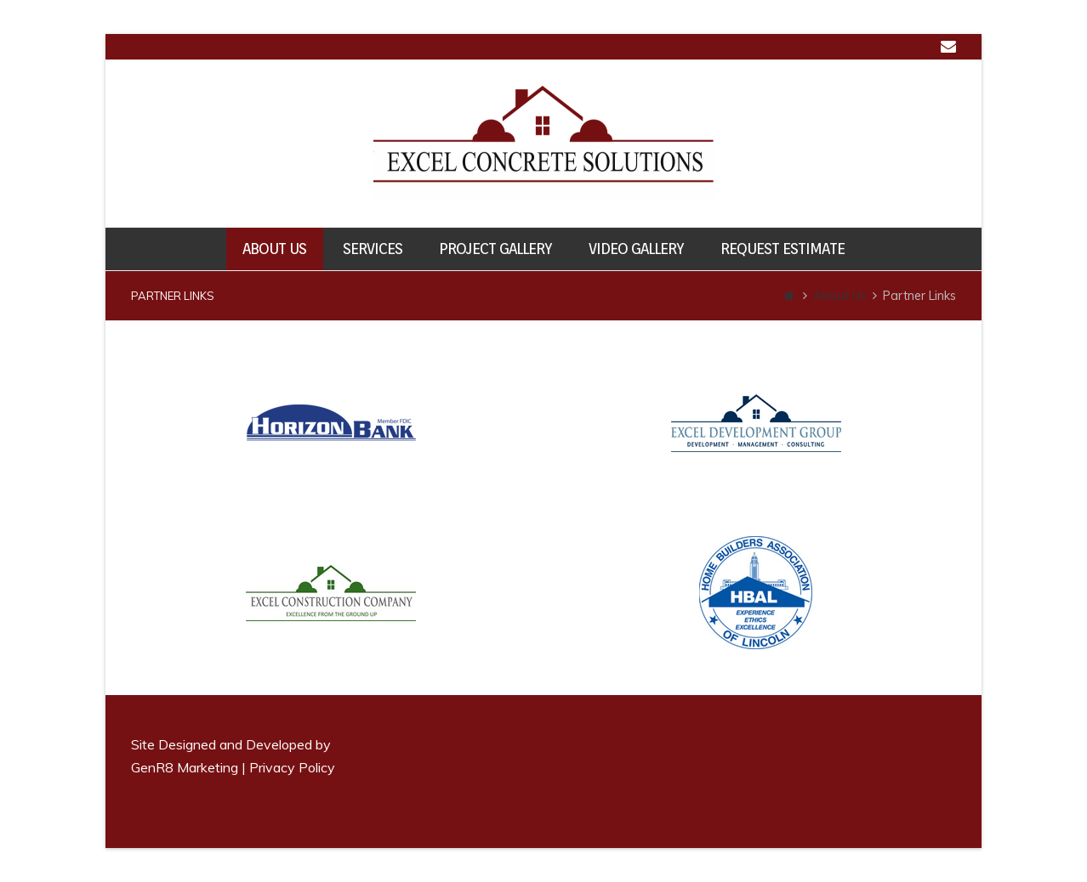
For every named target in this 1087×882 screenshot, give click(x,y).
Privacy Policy (292, 767)
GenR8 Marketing (184, 767)
